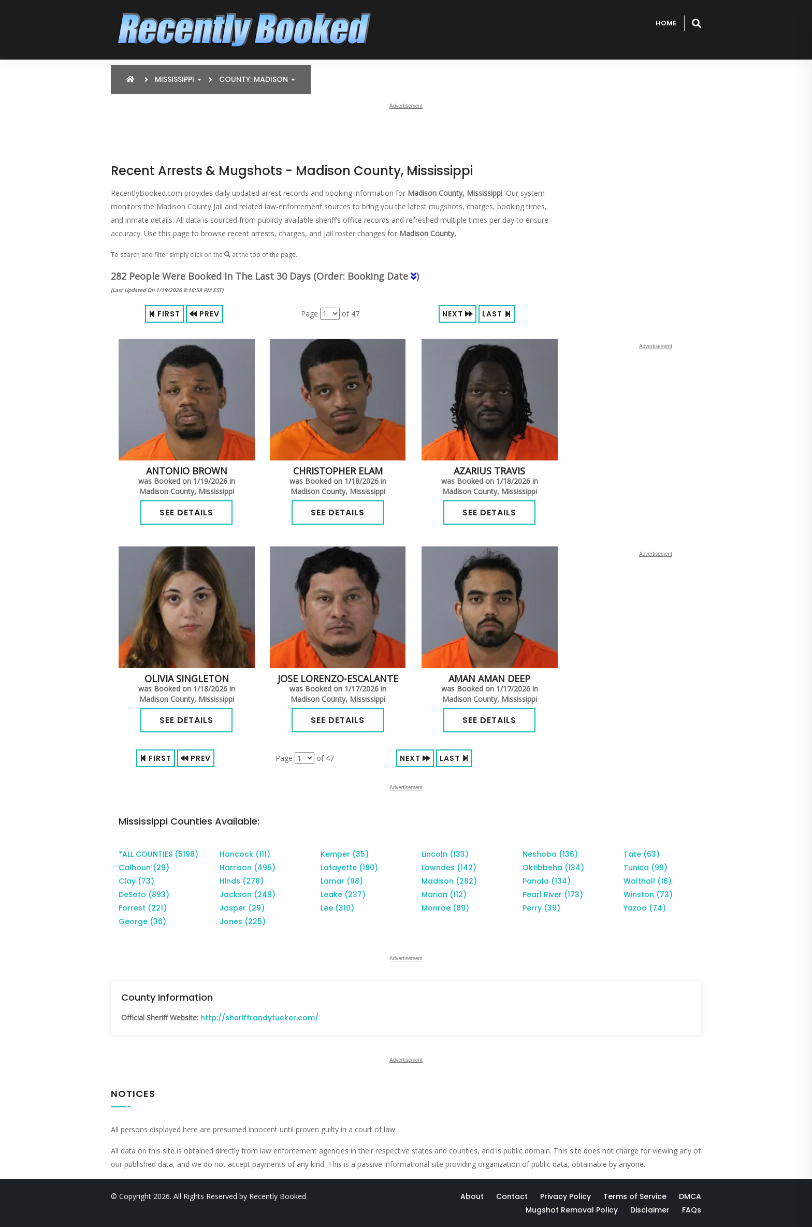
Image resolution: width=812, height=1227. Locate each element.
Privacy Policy (565, 1196)
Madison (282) (449, 881)
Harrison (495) (248, 867)
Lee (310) (337, 908)
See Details (186, 512)
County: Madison (257, 79)
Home (666, 23)
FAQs (691, 1210)
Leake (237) (343, 894)
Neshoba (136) (550, 854)
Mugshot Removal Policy (572, 1210)
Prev (205, 314)
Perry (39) (541, 908)
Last (496, 314)
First (164, 314)
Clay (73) (136, 881)
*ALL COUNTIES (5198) (158, 854)
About (472, 1196)
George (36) (142, 921)
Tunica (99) (646, 867)
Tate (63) (642, 854)
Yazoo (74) (645, 908)
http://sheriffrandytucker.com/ (259, 1018)
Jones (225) (243, 921)
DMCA (690, 1196)
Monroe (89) (445, 908)
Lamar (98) (342, 881)
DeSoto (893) (144, 894)
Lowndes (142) (449, 867)
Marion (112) (444, 894)
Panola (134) (547, 881)
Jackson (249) (248, 894)
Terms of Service (634, 1196)
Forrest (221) (143, 908)
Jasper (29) (242, 908)
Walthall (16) (648, 881)
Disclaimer (650, 1210)
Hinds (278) (242, 881)
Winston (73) (648, 894)
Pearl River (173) (553, 894)
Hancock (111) (245, 854)
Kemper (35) (345, 854)
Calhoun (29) (144, 867)
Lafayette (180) (349, 867)
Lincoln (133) (445, 854)
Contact (512, 1196)
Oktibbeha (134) (553, 867)
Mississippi (178, 79)
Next (457, 314)
